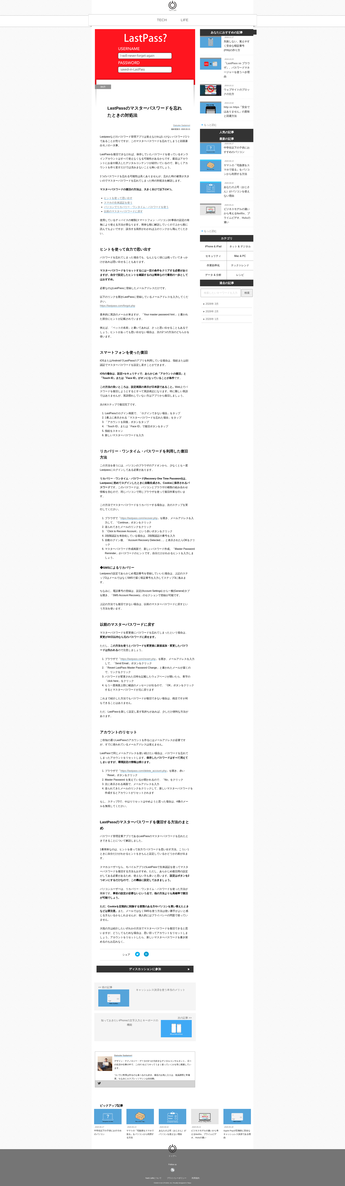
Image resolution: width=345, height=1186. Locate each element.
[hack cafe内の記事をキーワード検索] (221, 293)
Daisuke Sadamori (181, 125)
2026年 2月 (212, 311)
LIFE (184, 20)
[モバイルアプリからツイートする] (137, 958)
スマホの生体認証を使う (118, 202)
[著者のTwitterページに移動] (99, 1085)
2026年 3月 (212, 303)
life (210, 160)
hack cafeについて (154, 1178)
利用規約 (195, 1178)
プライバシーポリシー (176, 1178)
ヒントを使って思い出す (118, 198)
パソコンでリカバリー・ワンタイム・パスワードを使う (136, 207)
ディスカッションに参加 (145, 969)
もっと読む (209, 124)
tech (103, 86)
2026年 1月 (212, 319)
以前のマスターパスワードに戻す (123, 211)
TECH (162, 20)
